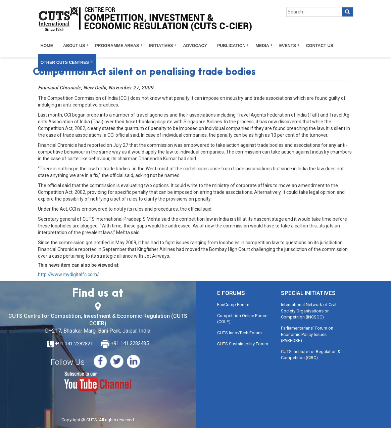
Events (287, 45)
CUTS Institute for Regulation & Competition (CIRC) (311, 354)
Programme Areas (117, 45)
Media (262, 45)
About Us (74, 45)
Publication (231, 45)
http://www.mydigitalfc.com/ (68, 274)
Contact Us (319, 45)
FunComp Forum (233, 304)
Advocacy (195, 45)
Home (47, 45)
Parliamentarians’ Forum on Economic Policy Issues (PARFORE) (307, 334)
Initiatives (161, 45)
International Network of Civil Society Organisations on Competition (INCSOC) (308, 310)
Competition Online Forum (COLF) (242, 319)
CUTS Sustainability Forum (242, 343)
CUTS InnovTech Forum (239, 332)
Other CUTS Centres (65, 62)
